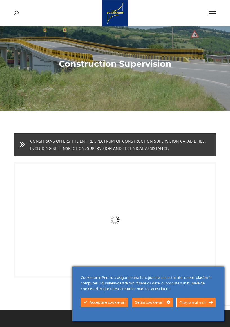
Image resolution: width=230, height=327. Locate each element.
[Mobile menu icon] (212, 13)
